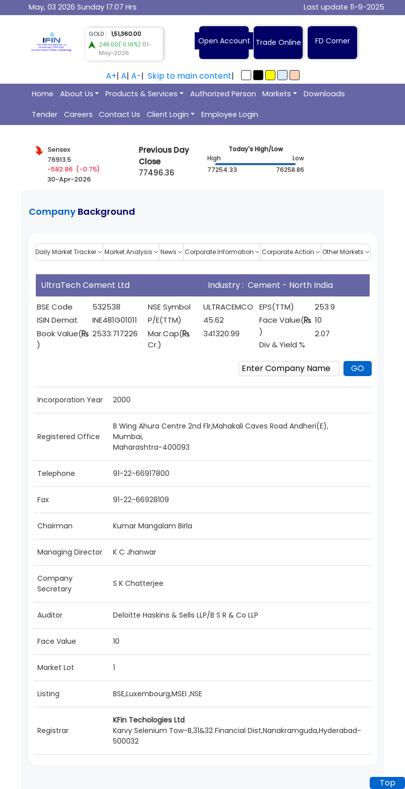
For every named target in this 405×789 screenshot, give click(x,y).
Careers (78, 114)
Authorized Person (223, 94)
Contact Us (119, 114)
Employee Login (229, 114)
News (171, 252)
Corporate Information (222, 252)
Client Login (168, 114)
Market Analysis (131, 252)
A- (136, 76)
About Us (76, 94)
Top (387, 782)
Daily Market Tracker (68, 252)
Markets (276, 94)
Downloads (324, 94)
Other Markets (345, 252)
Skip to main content (190, 76)
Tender (44, 114)
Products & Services (141, 94)
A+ (111, 76)
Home (42, 94)
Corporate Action (291, 252)
